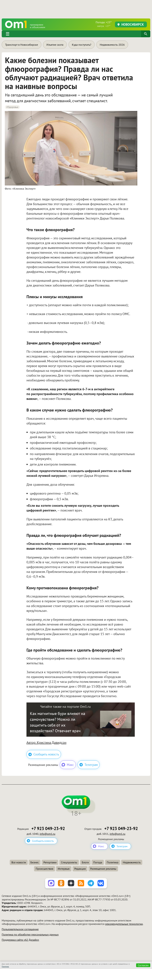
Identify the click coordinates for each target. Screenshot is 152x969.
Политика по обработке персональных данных (30, 934)
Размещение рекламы (103, 868)
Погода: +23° (103, 24)
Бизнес (34, 862)
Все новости (18, 862)
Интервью (64, 868)
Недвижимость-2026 (112, 44)
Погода (97, 862)
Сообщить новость (43, 754)
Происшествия (44, 868)
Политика (112, 862)
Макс (67, 764)
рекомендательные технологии (124, 924)
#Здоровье (12, 107)
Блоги (85, 862)
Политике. (5, 966)
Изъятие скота (54, 44)
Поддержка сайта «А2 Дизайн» (20, 939)
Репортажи (50, 862)
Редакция (80, 868)
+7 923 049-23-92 (48, 829)
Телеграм (88, 765)
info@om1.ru (47, 833)
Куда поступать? (81, 44)
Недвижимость (132, 862)
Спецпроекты (69, 862)
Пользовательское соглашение (20, 929)
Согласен (143, 965)
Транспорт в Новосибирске (21, 44)
